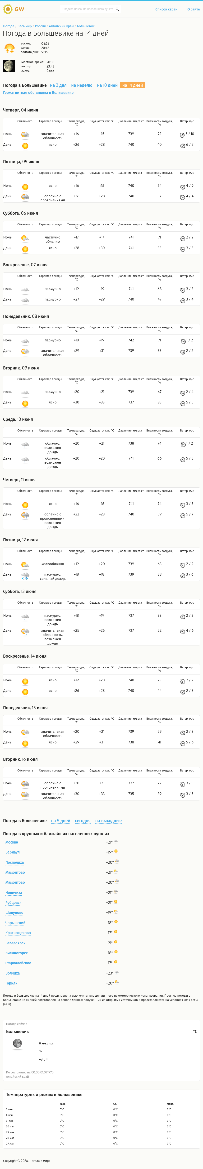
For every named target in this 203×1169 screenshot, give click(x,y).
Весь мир (25, 26)
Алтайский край (61, 26)
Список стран (166, 9)
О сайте (193, 9)
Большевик (86, 26)
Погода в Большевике (19, 995)
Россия (40, 26)
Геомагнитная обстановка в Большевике (38, 92)
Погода (8, 26)
